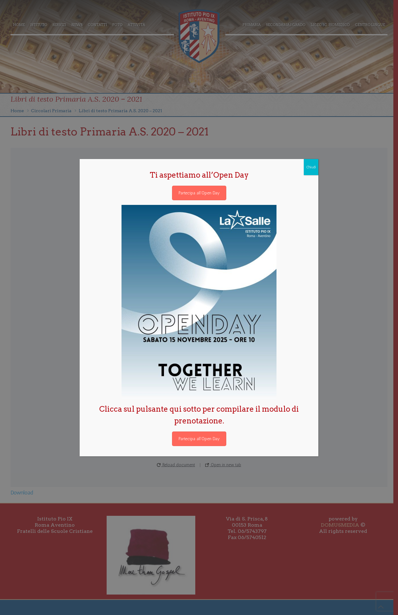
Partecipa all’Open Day (199, 193)
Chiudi (311, 167)
